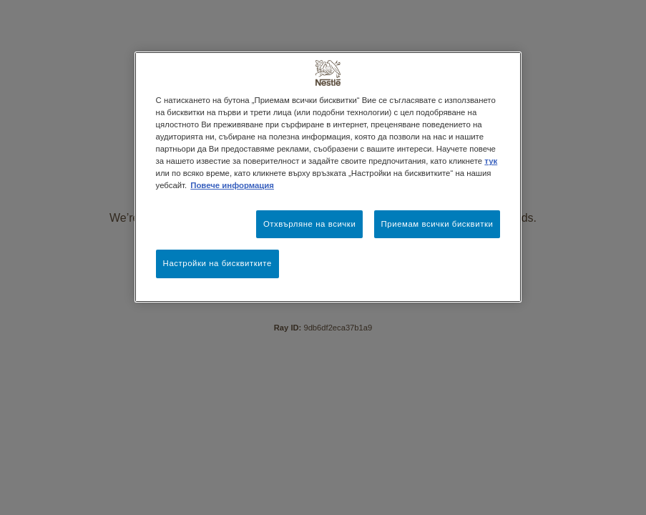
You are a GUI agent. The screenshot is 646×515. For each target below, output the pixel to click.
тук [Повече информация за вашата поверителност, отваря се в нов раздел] (490, 161)
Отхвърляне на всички (309, 224)
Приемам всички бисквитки (437, 224)
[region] (328, 177)
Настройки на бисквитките (217, 263)
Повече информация (232, 185)
